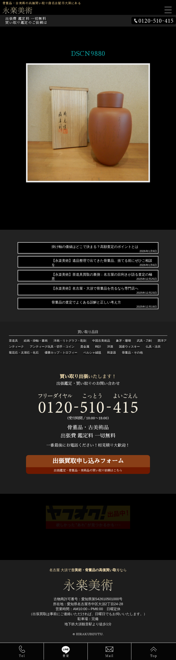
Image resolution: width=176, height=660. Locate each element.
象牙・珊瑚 (123, 340)
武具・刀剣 (144, 340)
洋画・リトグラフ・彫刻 (70, 340)
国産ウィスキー (129, 346)
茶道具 (13, 340)
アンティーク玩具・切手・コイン (52, 346)
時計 (98, 346)
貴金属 (84, 346)
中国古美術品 (101, 340)
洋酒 (110, 346)
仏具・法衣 (153, 346)
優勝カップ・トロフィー (61, 352)
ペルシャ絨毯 (92, 352)
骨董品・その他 (132, 352)
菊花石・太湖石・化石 (24, 352)
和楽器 (111, 352)
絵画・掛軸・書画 (36, 340)
